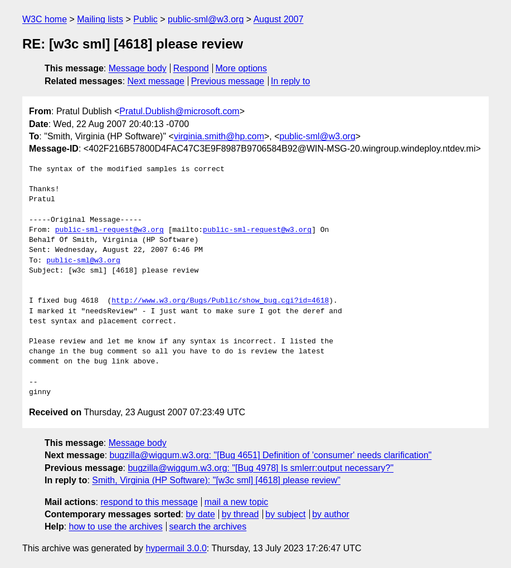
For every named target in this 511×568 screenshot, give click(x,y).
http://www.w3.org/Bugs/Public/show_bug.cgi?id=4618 (220, 301)
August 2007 (279, 19)
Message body (138, 68)
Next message (156, 81)
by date (200, 514)
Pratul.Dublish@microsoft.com (179, 111)
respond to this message (148, 502)
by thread (240, 514)
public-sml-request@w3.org (109, 230)
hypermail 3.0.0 (175, 548)
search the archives (208, 526)
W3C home (44, 19)
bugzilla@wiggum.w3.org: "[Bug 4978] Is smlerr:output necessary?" (260, 468)
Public (145, 19)
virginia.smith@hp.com (219, 136)
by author (330, 514)
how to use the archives (116, 526)
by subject (285, 514)
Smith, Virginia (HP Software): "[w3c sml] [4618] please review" (216, 480)
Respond (191, 68)
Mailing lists (100, 19)
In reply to (290, 81)
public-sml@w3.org (206, 19)
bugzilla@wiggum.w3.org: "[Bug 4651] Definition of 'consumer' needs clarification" (271, 455)
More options (241, 68)
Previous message (228, 81)
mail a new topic (237, 502)
